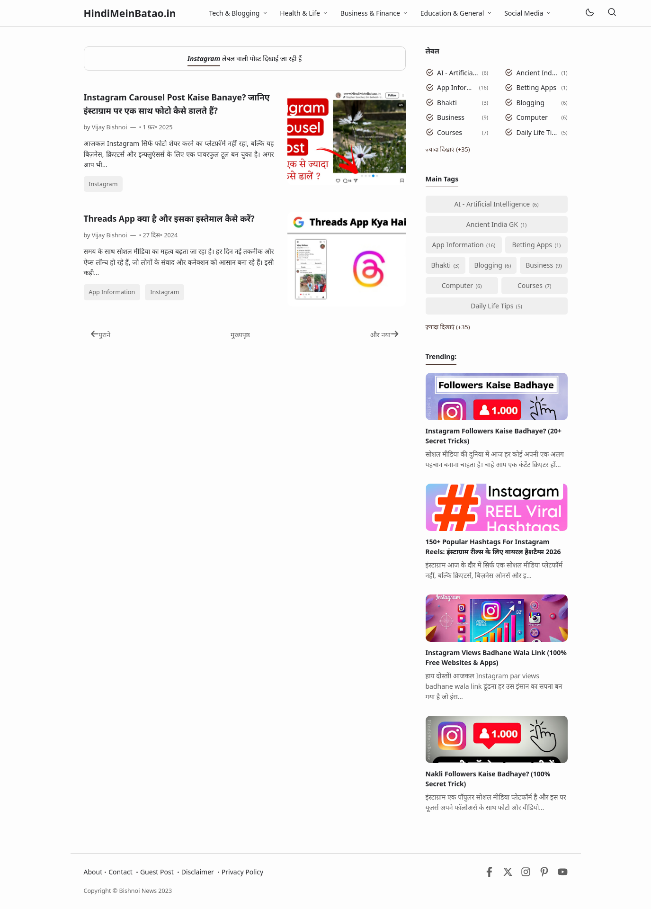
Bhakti (447, 102)
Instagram (103, 184)
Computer (532, 117)
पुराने (100, 334)
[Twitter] (508, 874)
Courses (449, 132)
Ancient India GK (537, 72)
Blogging (530, 102)
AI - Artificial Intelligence (458, 72)
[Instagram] (526, 874)
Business (450, 117)
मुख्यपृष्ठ (240, 334)
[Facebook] (489, 874)
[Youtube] (563, 874)
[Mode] (589, 13)
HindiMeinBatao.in (130, 13)
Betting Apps (537, 87)
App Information (112, 292)
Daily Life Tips (537, 132)
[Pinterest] (544, 874)
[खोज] (612, 13)
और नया (384, 334)
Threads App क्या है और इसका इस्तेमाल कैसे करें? (169, 218)
